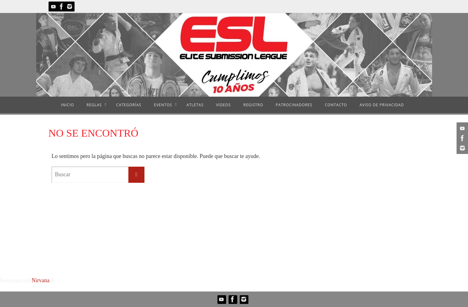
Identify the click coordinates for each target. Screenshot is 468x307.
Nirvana (40, 280)
